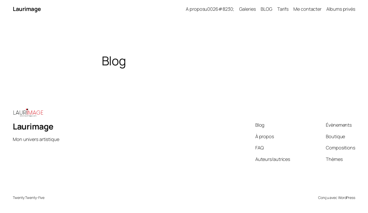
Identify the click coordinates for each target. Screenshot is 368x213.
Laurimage (27, 9)
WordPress (346, 197)
